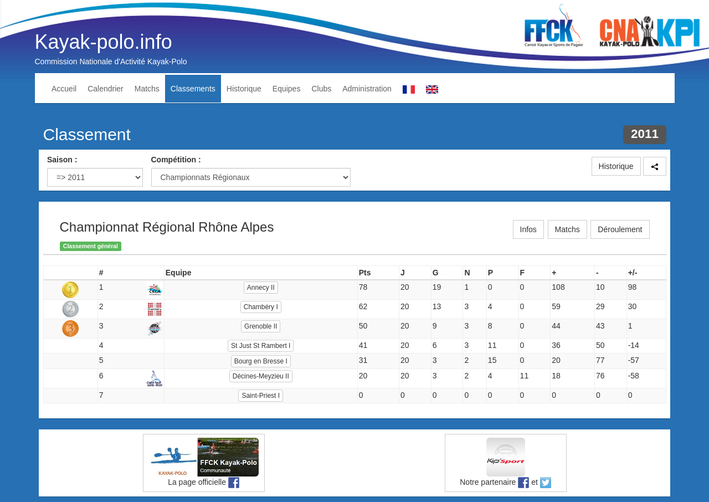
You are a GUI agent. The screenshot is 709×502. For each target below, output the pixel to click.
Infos (528, 229)
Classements (193, 88)
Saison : (62, 159)
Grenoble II (260, 326)
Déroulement (620, 229)
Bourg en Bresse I (260, 361)
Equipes (287, 88)
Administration (367, 88)
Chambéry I (261, 307)
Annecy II (261, 287)
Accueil (64, 88)
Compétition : (176, 159)
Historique (244, 88)
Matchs (147, 88)
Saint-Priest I (261, 395)
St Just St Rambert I (260, 346)
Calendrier (106, 88)
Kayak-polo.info (103, 41)
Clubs (321, 88)
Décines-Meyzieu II (261, 376)
